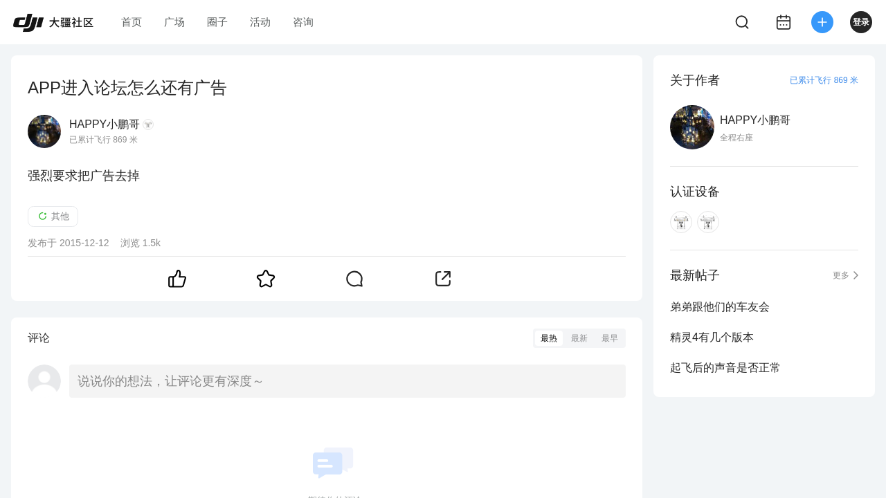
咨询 (303, 22)
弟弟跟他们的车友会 (720, 307)
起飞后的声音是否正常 (725, 368)
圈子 (217, 22)
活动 (260, 22)
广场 (174, 22)
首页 (131, 22)
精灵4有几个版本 (712, 337)
